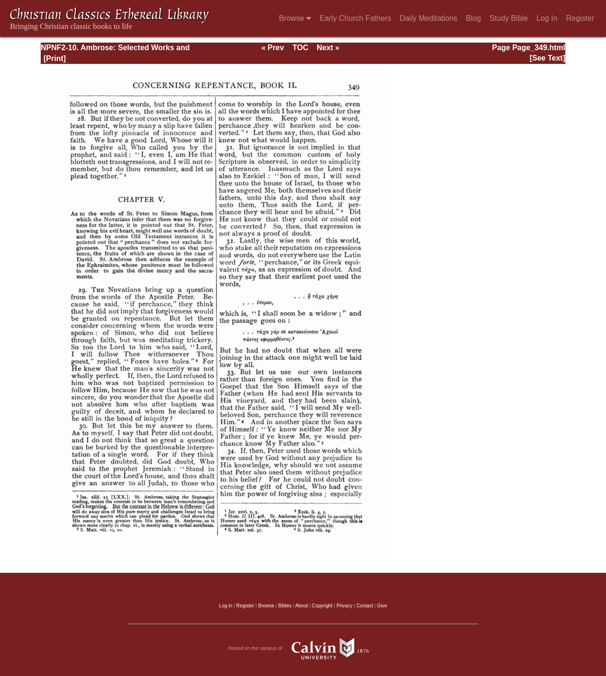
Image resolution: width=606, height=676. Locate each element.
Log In (546, 18)
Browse (295, 18)
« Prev (272, 48)
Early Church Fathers (355, 18)
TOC (300, 48)
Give (382, 605)
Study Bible (509, 18)
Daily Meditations (428, 18)
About (301, 605)
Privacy (345, 605)
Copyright (322, 605)
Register (580, 18)
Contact (364, 605)
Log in (225, 605)
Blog (473, 18)
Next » (328, 48)
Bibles (285, 605)
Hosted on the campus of (303, 648)
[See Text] (547, 58)
